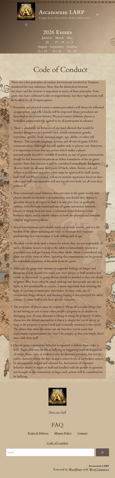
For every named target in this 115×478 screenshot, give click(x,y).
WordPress (75, 470)
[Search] (102, 452)
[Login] (97, 15)
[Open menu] (26, 25)
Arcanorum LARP (61, 12)
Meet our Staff (57, 412)
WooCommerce (99, 470)
